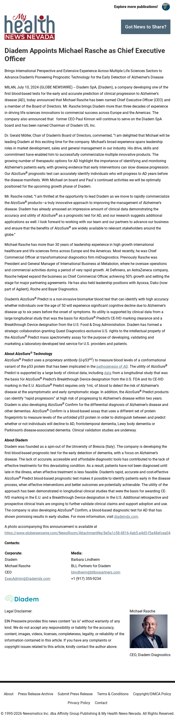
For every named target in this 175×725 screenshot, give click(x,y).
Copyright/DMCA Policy (152, 694)
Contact (101, 703)
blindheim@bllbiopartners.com (95, 572)
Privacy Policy (79, 703)
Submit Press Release (75, 694)
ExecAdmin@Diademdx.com (27, 578)
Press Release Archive (35, 694)
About (8, 694)
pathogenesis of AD (112, 366)
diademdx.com (126, 516)
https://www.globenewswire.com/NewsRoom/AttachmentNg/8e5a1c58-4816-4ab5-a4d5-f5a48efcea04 (87, 533)
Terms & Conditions (113, 694)
